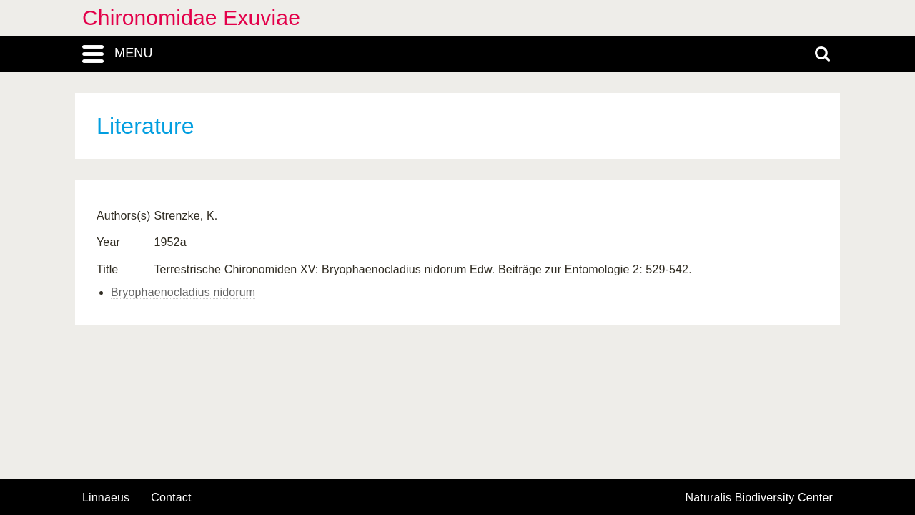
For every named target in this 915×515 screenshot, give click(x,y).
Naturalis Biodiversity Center (760, 498)
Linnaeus (105, 498)
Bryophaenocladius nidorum (183, 292)
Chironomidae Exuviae (191, 17)
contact (171, 497)
